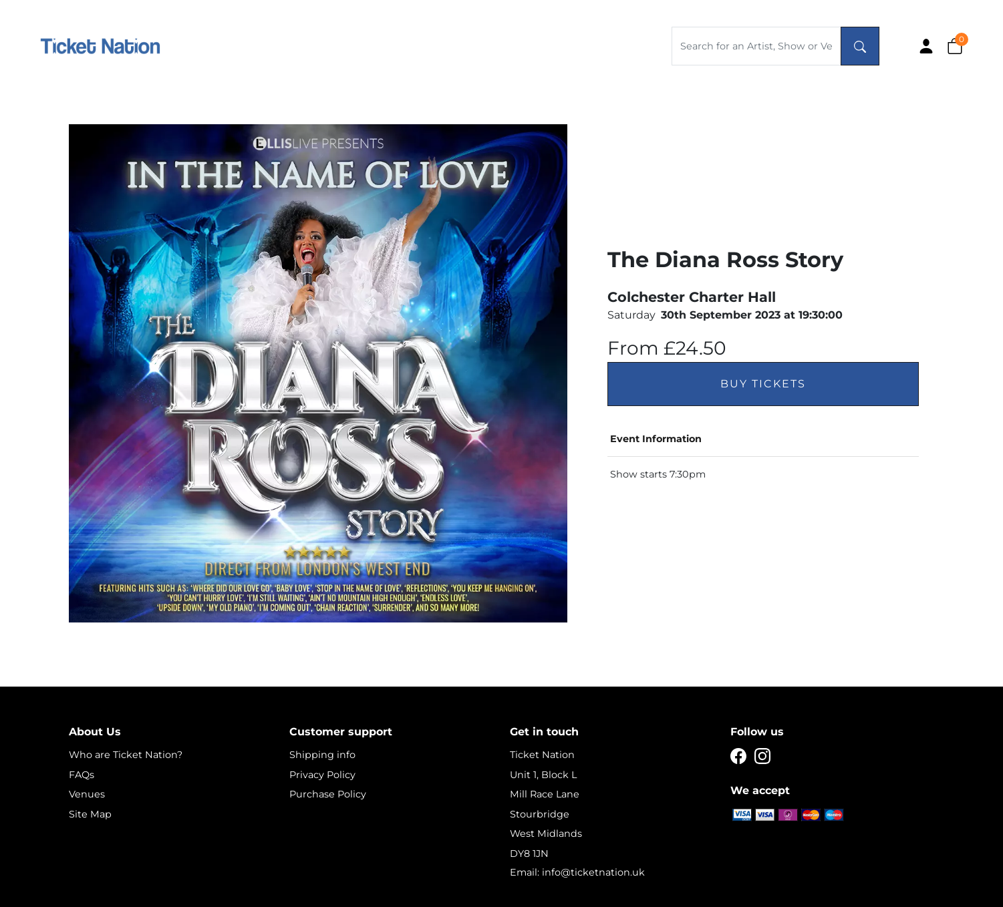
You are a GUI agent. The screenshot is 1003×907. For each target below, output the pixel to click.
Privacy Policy (322, 775)
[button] (955, 45)
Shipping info (322, 755)
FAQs (81, 775)
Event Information (656, 439)
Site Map (90, 814)
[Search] (860, 46)
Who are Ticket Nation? (125, 755)
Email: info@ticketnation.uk (577, 872)
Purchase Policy (327, 794)
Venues (87, 794)
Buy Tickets (763, 383)
